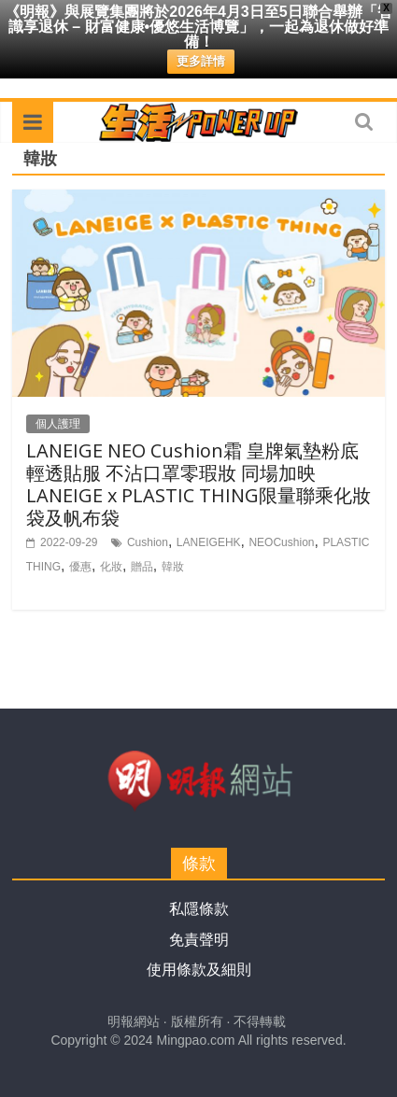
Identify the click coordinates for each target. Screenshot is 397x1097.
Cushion (147, 542)
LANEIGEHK (209, 542)
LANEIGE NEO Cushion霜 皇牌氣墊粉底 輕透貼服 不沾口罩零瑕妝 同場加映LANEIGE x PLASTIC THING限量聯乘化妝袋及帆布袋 (198, 484)
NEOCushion (281, 542)
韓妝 (173, 566)
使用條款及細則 (199, 969)
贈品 (142, 566)
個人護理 (57, 423)
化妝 (111, 566)
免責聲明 (199, 940)
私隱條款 (199, 909)
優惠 (80, 566)
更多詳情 (201, 61)
